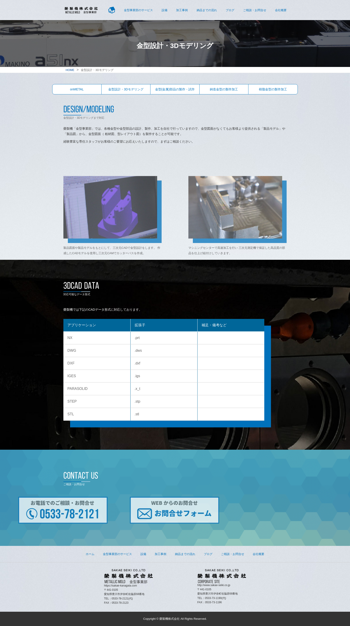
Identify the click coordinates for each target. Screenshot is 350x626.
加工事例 (182, 10)
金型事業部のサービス (138, 10)
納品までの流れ (207, 10)
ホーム (90, 554)
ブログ (230, 10)
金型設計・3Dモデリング (126, 89)
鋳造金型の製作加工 (224, 89)
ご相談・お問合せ (254, 10)
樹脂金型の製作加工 (273, 89)
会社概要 (281, 10)
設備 (164, 10)
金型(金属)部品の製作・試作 (175, 89)
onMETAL (77, 89)
